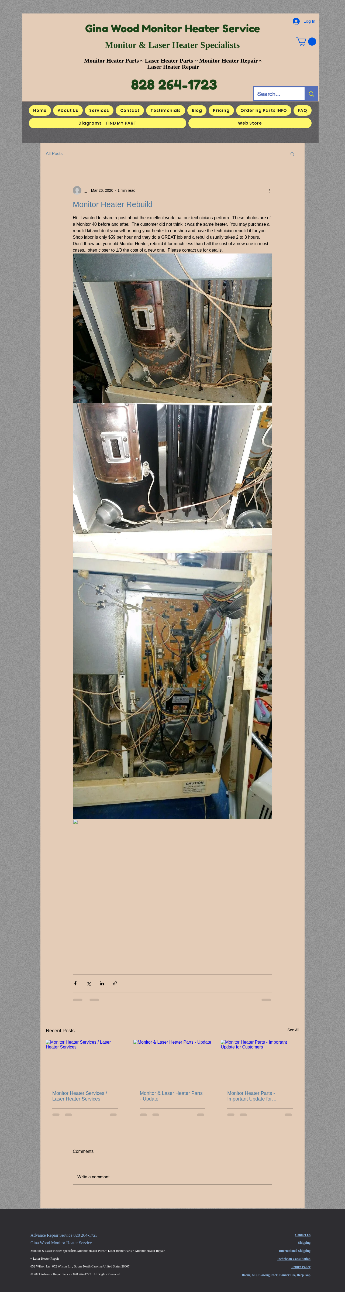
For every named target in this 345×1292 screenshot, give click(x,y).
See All (293, 1030)
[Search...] (275, 93)
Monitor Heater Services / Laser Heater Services (79, 1096)
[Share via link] (115, 983)
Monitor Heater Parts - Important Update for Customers (251, 1096)
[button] (306, 41)
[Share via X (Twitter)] (88, 983)
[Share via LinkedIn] (101, 983)
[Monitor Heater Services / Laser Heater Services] (85, 1062)
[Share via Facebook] (75, 983)
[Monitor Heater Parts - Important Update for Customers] (260, 1062)
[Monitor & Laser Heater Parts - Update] (172, 1062)
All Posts (54, 153)
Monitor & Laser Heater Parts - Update (171, 1096)
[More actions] (269, 190)
